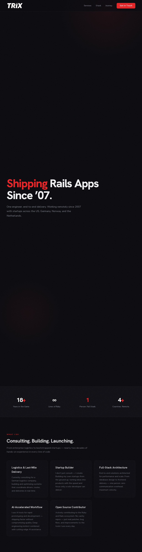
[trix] (15, 6)
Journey (109, 5)
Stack (98, 5)
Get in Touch (126, 5)
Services (87, 5)
